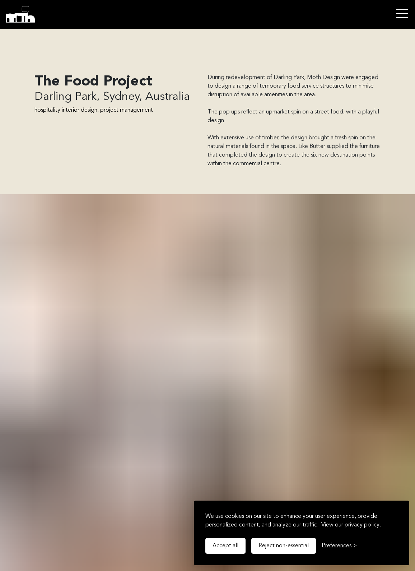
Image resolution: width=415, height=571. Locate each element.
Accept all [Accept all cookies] (225, 546)
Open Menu (402, 14)
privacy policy (362, 525)
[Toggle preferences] (339, 546)
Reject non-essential (283, 546)
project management (126, 110)
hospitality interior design (65, 110)
